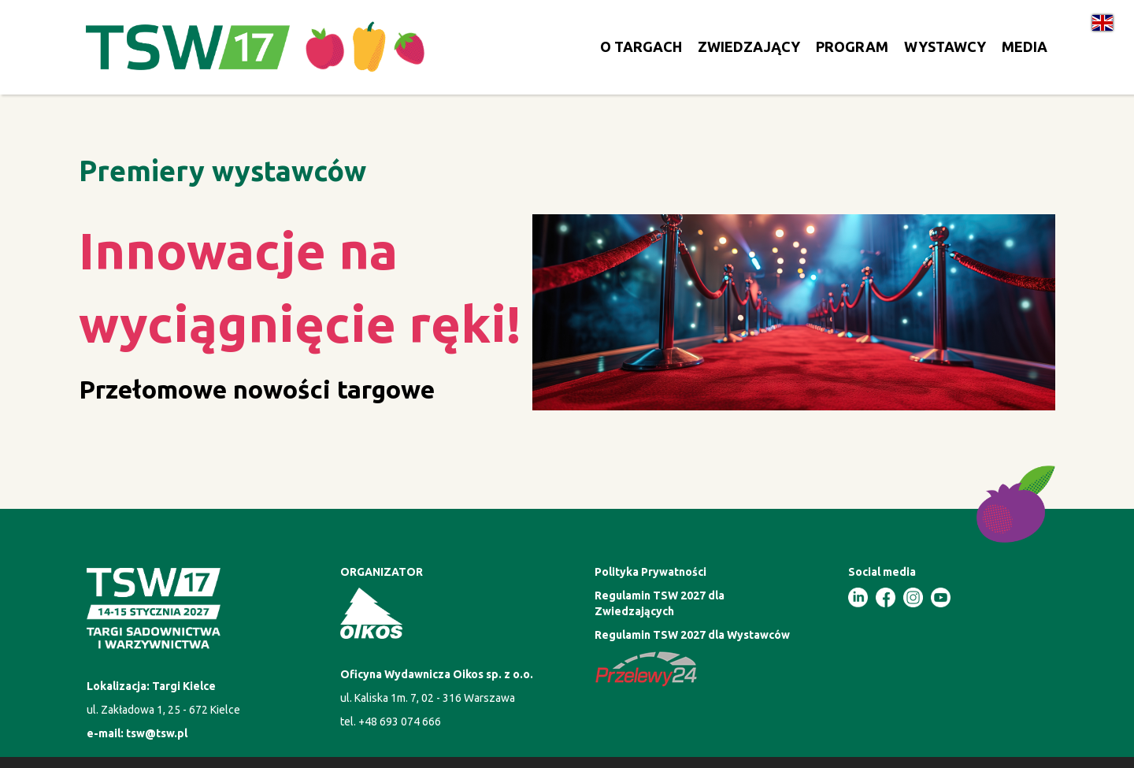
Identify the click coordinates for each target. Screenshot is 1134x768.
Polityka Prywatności (650, 572)
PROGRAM (852, 46)
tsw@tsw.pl (156, 733)
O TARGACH (641, 46)
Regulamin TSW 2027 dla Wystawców (692, 635)
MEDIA (1024, 46)
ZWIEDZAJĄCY (749, 46)
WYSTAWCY (945, 46)
